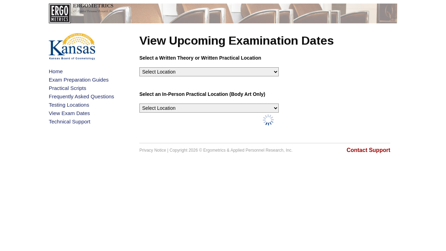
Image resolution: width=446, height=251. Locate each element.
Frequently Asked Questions (81, 96)
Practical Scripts (67, 88)
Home (56, 71)
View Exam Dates (69, 113)
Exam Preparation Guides (79, 80)
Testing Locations (69, 105)
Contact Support (368, 150)
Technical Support (69, 121)
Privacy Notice (152, 150)
